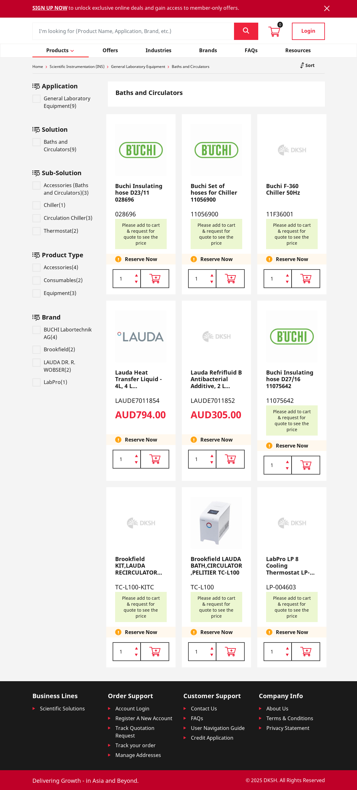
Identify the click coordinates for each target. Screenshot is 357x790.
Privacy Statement (288, 728)
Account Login (132, 708)
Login (308, 30)
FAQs (197, 718)
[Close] (327, 8)
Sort (309, 65)
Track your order (135, 745)
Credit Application (212, 737)
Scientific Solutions (62, 708)
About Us (277, 708)
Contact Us (204, 708)
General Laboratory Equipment (138, 66)
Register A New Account (143, 718)
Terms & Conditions (289, 718)
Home (37, 66)
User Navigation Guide (218, 728)
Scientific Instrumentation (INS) (77, 66)
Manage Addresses (138, 755)
